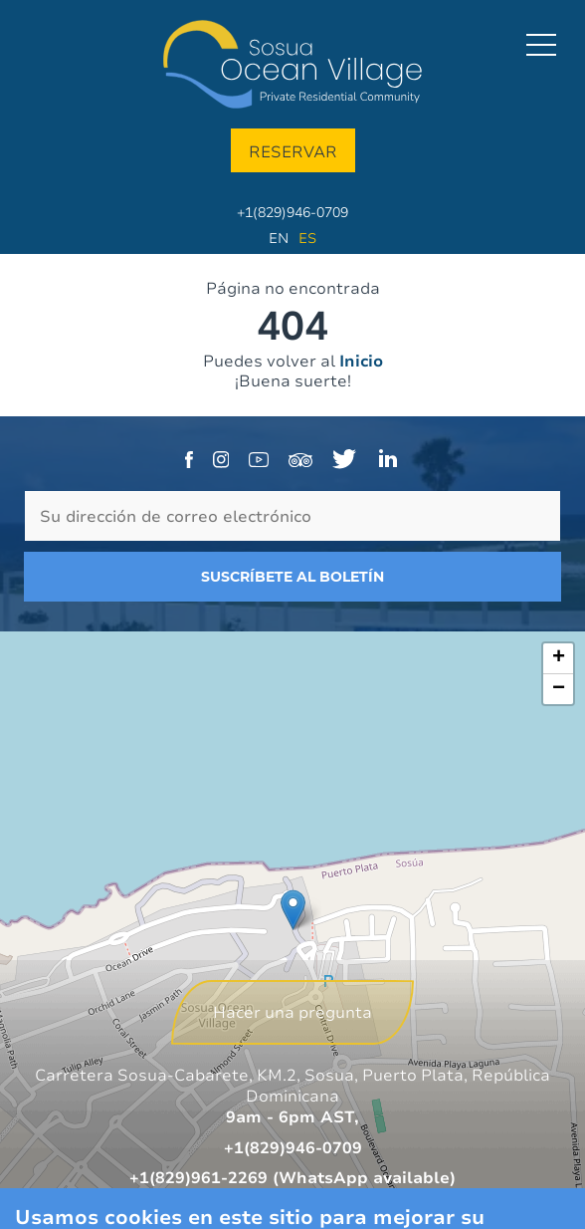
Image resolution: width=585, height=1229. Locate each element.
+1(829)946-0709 (292, 211)
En (279, 237)
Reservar (293, 151)
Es (307, 237)
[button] (293, 909)
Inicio (361, 360)
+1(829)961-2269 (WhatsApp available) (292, 1177)
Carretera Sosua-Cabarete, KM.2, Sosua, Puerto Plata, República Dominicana (292, 1085)
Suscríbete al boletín (292, 577)
